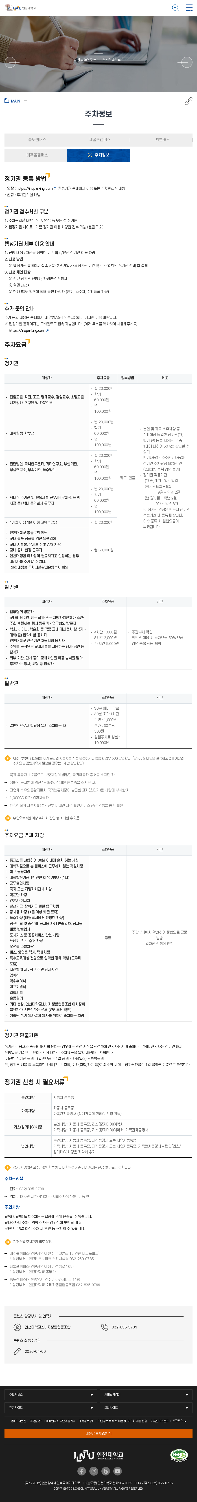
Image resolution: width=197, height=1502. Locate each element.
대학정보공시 (86, 1421)
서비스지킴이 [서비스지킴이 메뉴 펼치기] (112, 1394)
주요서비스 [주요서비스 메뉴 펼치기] (16, 1394)
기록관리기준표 (160, 1421)
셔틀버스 (162, 140)
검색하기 (175, 7)
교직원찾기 (35, 1421)
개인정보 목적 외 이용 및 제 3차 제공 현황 (122, 1421)
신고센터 (177, 1421)
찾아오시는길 (18, 1421)
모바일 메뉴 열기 (189, 7)
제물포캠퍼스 (99, 140)
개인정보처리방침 (98, 1434)
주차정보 (101, 155)
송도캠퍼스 (36, 140)
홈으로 (15, 100)
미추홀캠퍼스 (36, 155)
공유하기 (186, 101)
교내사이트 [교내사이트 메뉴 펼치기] (111, 1407)
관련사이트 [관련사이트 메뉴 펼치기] (16, 1407)
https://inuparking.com (35, 189)
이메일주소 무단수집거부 (60, 1421)
